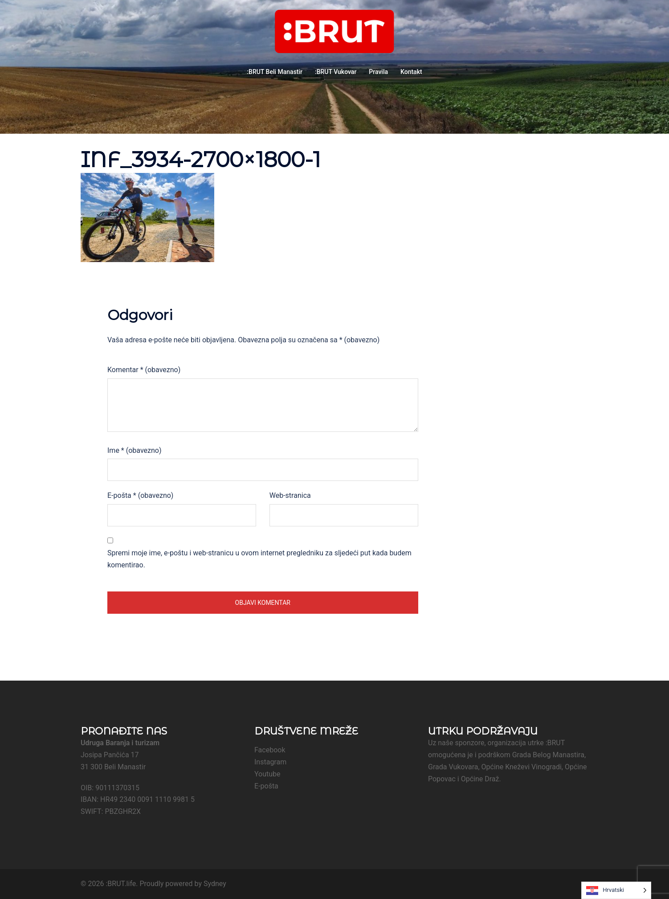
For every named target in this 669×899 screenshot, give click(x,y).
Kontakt (411, 71)
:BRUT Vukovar (335, 71)
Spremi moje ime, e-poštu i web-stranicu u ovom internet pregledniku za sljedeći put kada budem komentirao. (259, 559)
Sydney (215, 883)
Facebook (269, 750)
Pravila (378, 71)
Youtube (267, 774)
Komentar (143, 369)
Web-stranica (290, 495)
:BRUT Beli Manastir (274, 71)
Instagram (270, 762)
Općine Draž (480, 779)
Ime (134, 450)
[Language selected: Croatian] (616, 890)
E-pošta (140, 495)
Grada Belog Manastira (548, 755)
